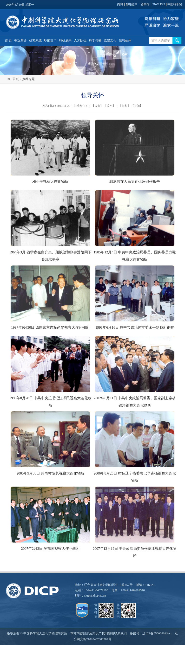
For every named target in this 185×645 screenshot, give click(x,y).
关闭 (137, 106)
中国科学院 (174, 4)
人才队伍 (80, 40)
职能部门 (50, 40)
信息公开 (125, 40)
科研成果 (65, 40)
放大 (97, 106)
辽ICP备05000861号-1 (157, 633)
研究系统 (35, 40)
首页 (16, 79)
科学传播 (95, 40)
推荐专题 (28, 79)
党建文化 (110, 40)
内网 (120, 4)
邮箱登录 (132, 4)
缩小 (109, 106)
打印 (124, 106)
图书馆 (145, 4)
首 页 (8, 40)
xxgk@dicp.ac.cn (95, 595)
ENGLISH (158, 4)
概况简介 (20, 40)
